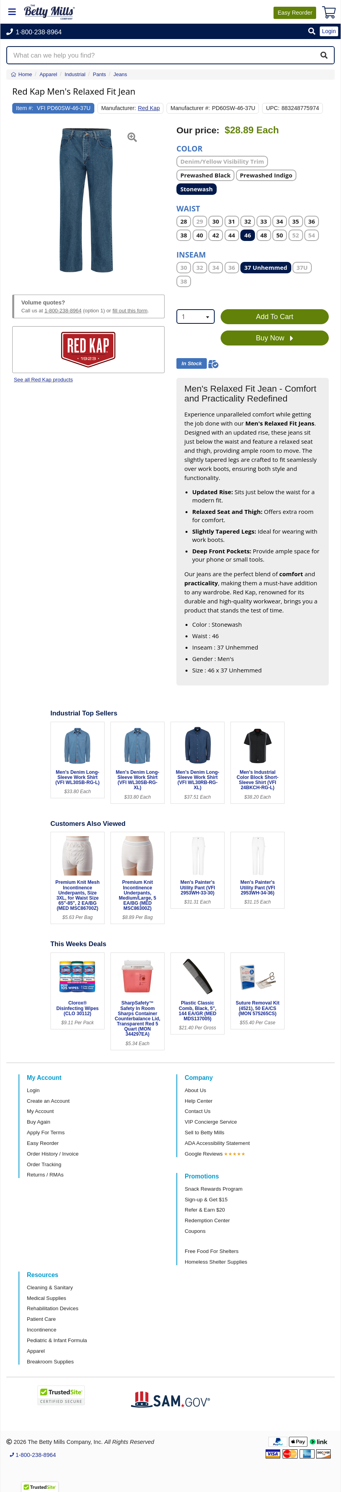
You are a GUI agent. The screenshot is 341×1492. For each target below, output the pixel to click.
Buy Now (274, 338)
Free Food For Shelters (211, 1251)
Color (189, 148)
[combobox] (195, 316)
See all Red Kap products (43, 380)
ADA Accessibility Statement (217, 1143)
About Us (195, 1090)
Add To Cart (274, 317)
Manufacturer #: (190, 108)
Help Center (198, 1101)
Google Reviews (204, 1154)
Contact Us (197, 1111)
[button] (311, 31)
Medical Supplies (46, 1298)
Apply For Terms (46, 1132)
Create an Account (48, 1101)
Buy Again (38, 1122)
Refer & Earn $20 (205, 1210)
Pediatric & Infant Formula (57, 1340)
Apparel (36, 1351)
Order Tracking (44, 1164)
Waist (188, 208)
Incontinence (41, 1330)
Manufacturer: (118, 108)
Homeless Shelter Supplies (216, 1262)
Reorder (294, 12)
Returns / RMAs (45, 1175)
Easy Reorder (43, 1143)
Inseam (191, 254)
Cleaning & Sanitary (50, 1287)
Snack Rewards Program (214, 1189)
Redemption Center (207, 1220)
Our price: (197, 130)
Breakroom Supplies (50, 1362)
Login (33, 1090)
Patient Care (41, 1319)
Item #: (25, 108)
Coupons (195, 1231)
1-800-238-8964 (63, 311)
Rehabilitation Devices (52, 1308)
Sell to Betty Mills (204, 1132)
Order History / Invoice (53, 1154)
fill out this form (130, 311)
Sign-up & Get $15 (206, 1200)
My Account (40, 1111)
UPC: (272, 108)
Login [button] (329, 31)
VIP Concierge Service (211, 1122)
